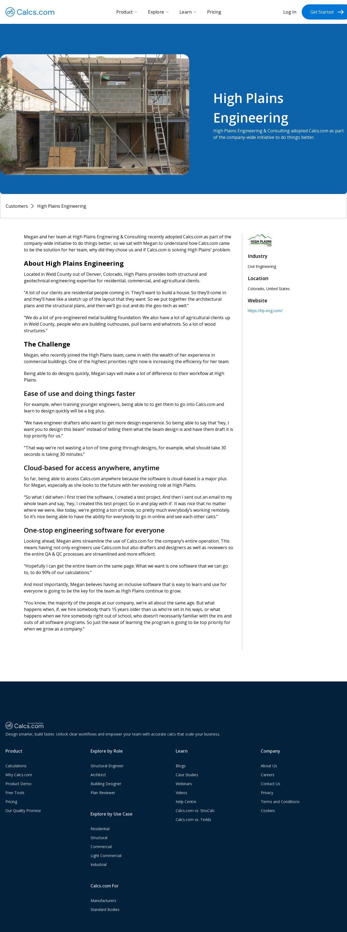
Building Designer (106, 788)
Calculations (16, 770)
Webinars (184, 788)
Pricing (214, 12)
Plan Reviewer (103, 797)
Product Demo (18, 788)
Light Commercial (106, 860)
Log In (289, 12)
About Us (269, 770)
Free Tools (14, 797)
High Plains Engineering (61, 206)
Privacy (267, 797)
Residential (100, 833)
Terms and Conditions (280, 806)
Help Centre (186, 806)
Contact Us (270, 788)
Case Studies (187, 779)
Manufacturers (103, 905)
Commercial (101, 851)
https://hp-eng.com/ (265, 310)
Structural (99, 842)
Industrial (99, 869)
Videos (181, 797)
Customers (17, 206)
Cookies (268, 815)
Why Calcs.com (18, 779)
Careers (267, 779)
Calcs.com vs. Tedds (193, 824)
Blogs (181, 770)
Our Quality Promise (23, 815)
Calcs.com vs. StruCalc (195, 815)
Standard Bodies (105, 914)
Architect (98, 779)
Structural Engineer (107, 770)
